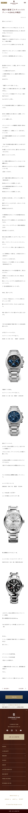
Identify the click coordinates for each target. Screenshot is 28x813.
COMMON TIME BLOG (14, 705)
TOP (3, 705)
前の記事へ (6, 688)
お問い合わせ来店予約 (14, 737)
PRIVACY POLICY (13, 795)
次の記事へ (21, 688)
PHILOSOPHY (6, 778)
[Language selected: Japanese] (4, 3)
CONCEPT (5, 751)
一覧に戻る (14, 697)
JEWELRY (7, 799)
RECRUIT (5, 774)
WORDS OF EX (6, 783)
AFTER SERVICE (7, 769)
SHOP (4, 765)
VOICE (4, 760)
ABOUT (14, 799)
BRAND (4, 755)
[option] (24, 811)
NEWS (4, 746)
